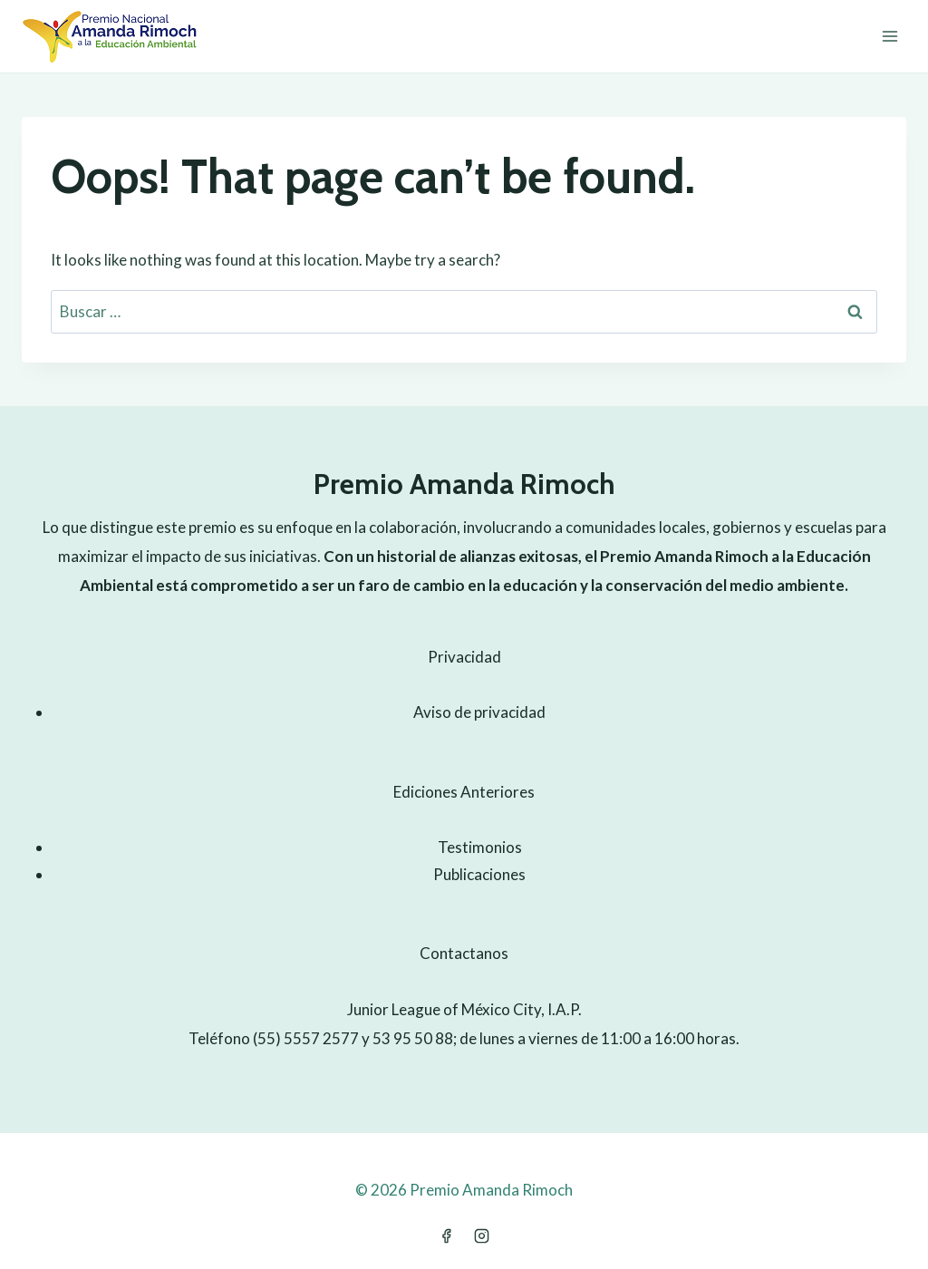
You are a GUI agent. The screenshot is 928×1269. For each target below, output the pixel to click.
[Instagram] (482, 1235)
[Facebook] (445, 1235)
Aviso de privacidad (479, 712)
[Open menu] (889, 36)
